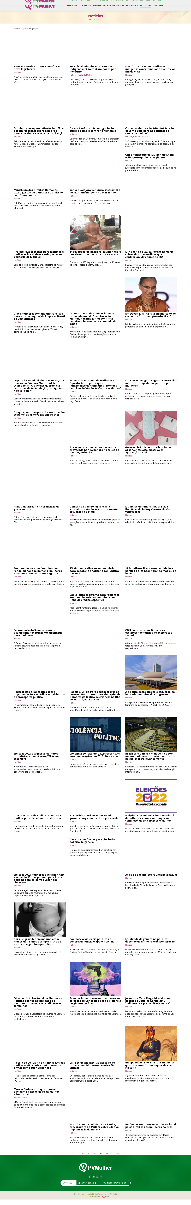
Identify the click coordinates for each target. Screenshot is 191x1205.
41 (83, 1159)
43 (95, 1159)
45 (107, 1159)
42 (89, 1159)
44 (101, 1159)
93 (117, 1159)
